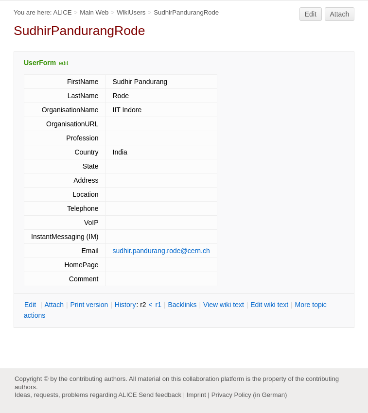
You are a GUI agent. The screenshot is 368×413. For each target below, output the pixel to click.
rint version (89, 305)
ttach (54, 305)
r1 (158, 305)
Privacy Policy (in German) (249, 394)
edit (63, 63)
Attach (340, 14)
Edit (310, 14)
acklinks (182, 305)
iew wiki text (223, 305)
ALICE (62, 12)
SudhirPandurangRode (186, 12)
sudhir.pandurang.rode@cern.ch (161, 251)
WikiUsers (131, 12)
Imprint (196, 394)
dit (31, 305)
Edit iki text (269, 305)
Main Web (94, 12)
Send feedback (160, 394)
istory (125, 305)
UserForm (40, 63)
